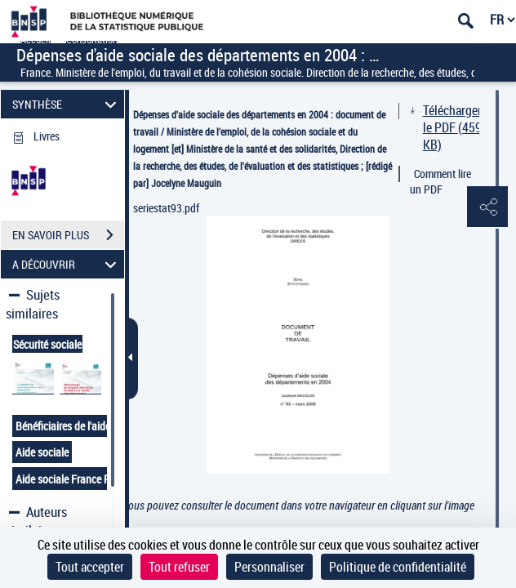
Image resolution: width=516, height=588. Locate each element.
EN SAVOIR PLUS (68, 235)
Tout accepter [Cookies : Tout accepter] (90, 567)
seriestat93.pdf (166, 208)
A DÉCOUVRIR (67, 264)
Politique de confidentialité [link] (397, 567)
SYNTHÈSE (67, 104)
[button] (487, 207)
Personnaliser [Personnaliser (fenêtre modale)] (269, 567)
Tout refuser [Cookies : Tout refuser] (179, 567)
